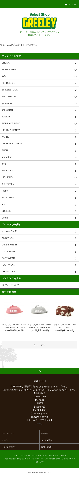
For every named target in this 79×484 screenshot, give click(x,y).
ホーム (16, 455)
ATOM (42, 462)
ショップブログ (67, 459)
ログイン (5, 440)
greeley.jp (39, 423)
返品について (59, 455)
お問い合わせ (46, 447)
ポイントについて (10, 285)
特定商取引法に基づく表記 (14, 459)
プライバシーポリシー (35, 459)
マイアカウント (8, 433)
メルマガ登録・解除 (52, 459)
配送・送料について (45, 455)
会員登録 (44, 433)
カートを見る (46, 440)
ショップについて (9, 447)
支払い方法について (28, 455)
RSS (36, 462)
